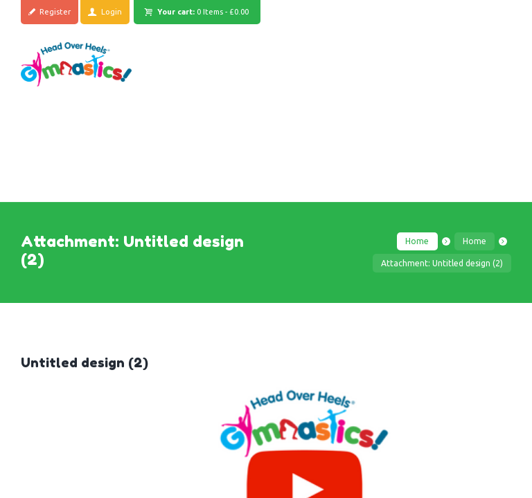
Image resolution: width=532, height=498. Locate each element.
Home (417, 241)
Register (55, 12)
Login (112, 12)
